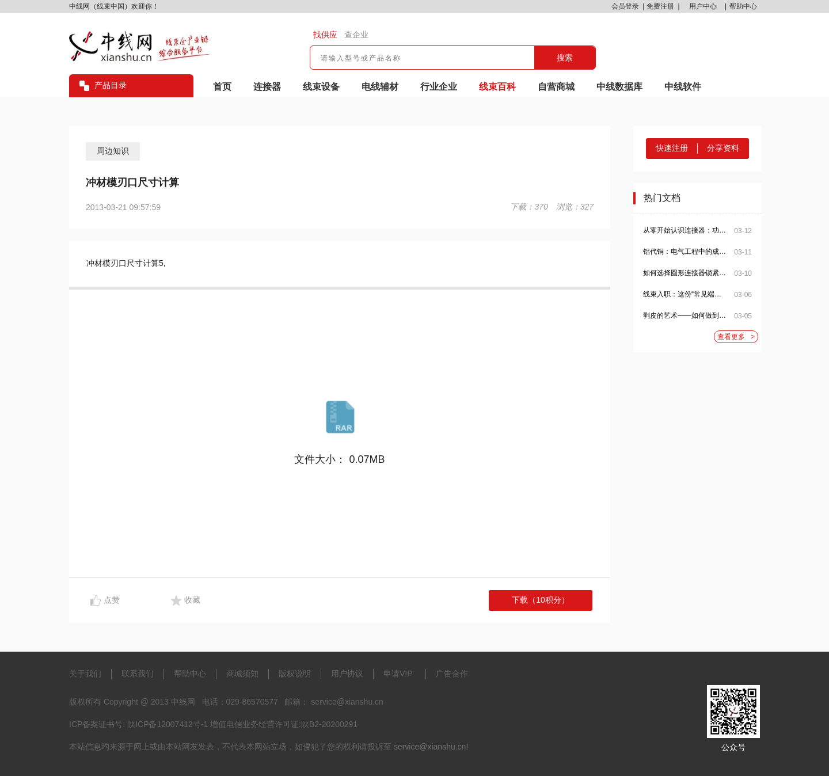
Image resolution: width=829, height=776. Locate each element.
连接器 (267, 87)
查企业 (356, 34)
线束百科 (497, 87)
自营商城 (556, 87)
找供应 (325, 34)
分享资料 (723, 148)
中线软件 (682, 87)
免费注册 (660, 6)
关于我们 (85, 673)
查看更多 (736, 337)
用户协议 (347, 673)
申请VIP (398, 673)
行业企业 (438, 87)
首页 (222, 87)
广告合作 (452, 673)
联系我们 (137, 673)
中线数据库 (619, 87)
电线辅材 (380, 87)
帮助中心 (743, 6)
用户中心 (703, 6)
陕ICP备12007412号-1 (167, 724)
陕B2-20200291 (329, 724)
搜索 (565, 57)
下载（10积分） (540, 599)
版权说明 (295, 673)
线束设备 (321, 87)
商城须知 (242, 673)
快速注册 (672, 148)
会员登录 (625, 6)
